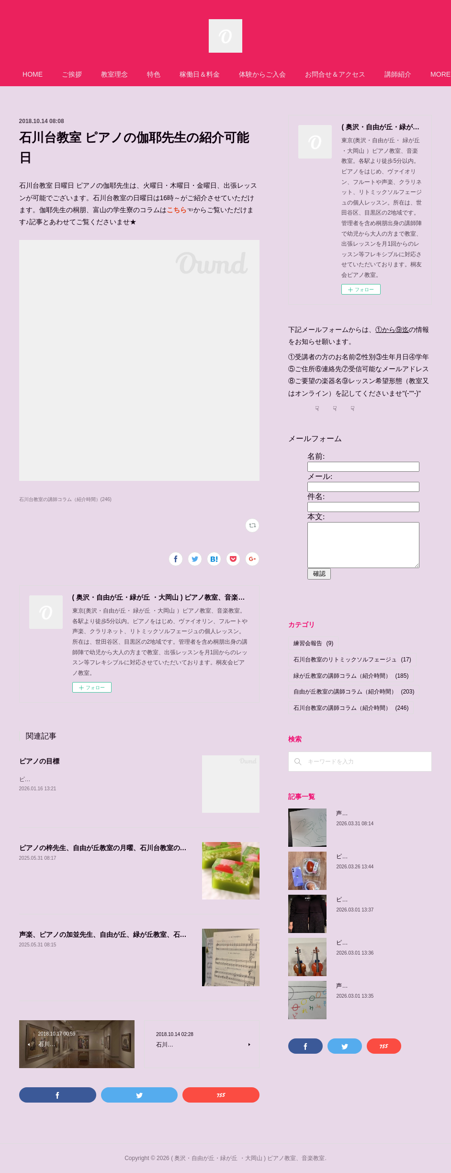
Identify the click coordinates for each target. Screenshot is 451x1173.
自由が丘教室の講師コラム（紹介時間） (353, 691)
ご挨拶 (79, 74)
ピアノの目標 (39, 761)
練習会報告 (313, 643)
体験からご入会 (269, 74)
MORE (402, 74)
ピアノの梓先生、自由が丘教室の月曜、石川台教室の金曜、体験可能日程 (129, 848)
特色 (161, 74)
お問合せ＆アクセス (342, 74)
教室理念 (121, 74)
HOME (40, 74)
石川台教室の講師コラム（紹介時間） (350, 708)
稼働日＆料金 (207, 74)
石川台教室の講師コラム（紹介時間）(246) (65, 499)
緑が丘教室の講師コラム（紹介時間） (350, 675)
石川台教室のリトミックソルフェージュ (352, 659)
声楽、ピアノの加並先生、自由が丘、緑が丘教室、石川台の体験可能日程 (129, 934)
